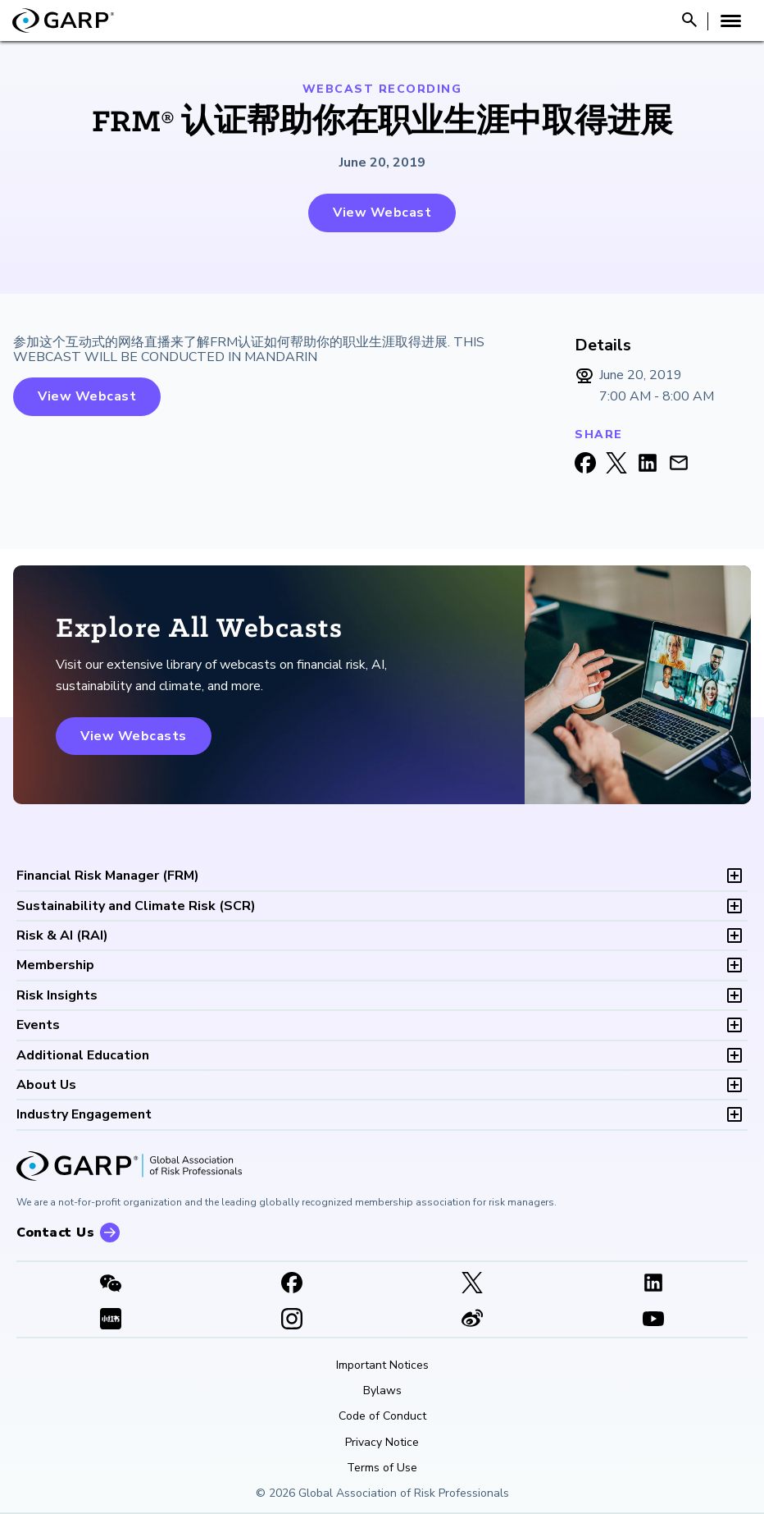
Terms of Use (382, 1468)
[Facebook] (292, 1284)
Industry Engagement (84, 1114)
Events (38, 1025)
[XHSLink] (111, 1320)
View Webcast (382, 213)
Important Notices (382, 1365)
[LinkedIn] (653, 1284)
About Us (46, 1085)
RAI (62, 935)
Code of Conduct (382, 1416)
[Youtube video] (653, 1320)
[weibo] (472, 1320)
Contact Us (55, 1233)
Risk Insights (57, 995)
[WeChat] (111, 1284)
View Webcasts (133, 736)
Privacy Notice (382, 1442)
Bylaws (382, 1390)
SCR (136, 906)
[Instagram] (292, 1320)
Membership (55, 965)
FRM (107, 876)
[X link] (472, 1284)
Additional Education (82, 1055)
